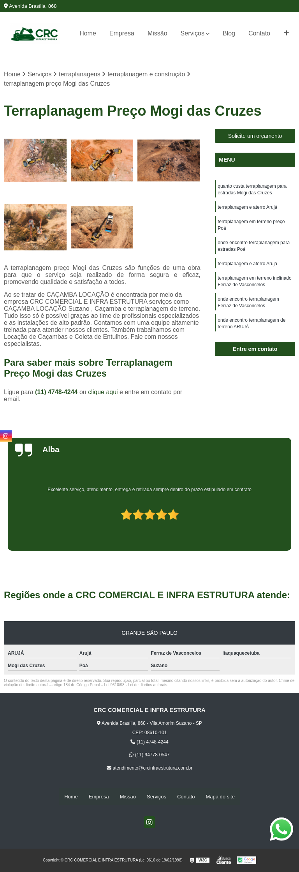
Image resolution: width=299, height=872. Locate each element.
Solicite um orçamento (255, 136)
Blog (229, 33)
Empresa (121, 33)
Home (87, 33)
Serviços (192, 33)
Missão (157, 33)
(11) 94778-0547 (149, 755)
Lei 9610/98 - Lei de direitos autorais (135, 685)
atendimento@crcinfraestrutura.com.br (149, 768)
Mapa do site (220, 797)
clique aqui (103, 392)
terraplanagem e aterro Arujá (247, 208)
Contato (259, 33)
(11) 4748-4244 (57, 392)
